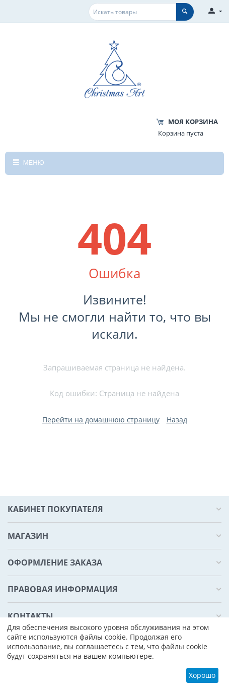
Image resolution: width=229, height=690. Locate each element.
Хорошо (202, 675)
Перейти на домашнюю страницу (101, 419)
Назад (177, 419)
